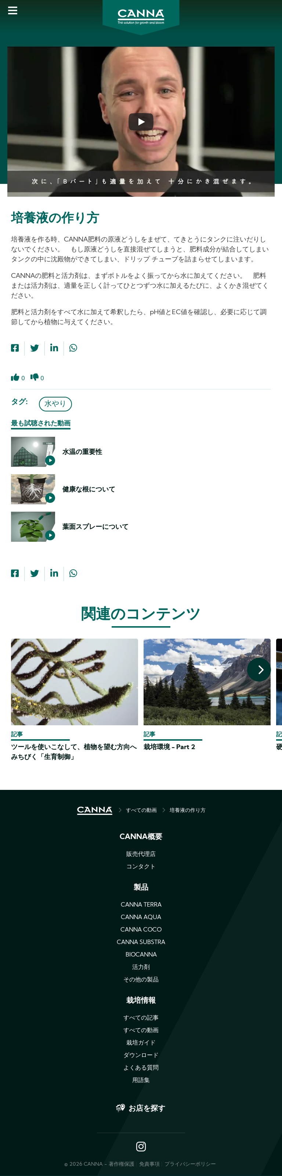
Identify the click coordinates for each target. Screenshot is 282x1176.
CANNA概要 (141, 837)
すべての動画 (141, 810)
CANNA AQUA (141, 918)
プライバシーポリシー (190, 1164)
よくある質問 (141, 1068)
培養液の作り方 (188, 810)
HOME (94, 810)
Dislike (34, 381)
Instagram (141, 1147)
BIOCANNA (141, 955)
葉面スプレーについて (95, 527)
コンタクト (141, 867)
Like (15, 381)
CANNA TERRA (141, 905)
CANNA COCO (141, 930)
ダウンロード (141, 1056)
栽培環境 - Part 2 (169, 747)
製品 (141, 888)
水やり (55, 404)
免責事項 (149, 1164)
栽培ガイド (141, 1043)
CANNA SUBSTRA (141, 942)
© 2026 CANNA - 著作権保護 (99, 1164)
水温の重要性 (82, 452)
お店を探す (147, 1109)
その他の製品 (141, 980)
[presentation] (259, 670)
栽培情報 (141, 1001)
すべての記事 (141, 1018)
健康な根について (88, 489)
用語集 (141, 1081)
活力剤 (141, 967)
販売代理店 (141, 854)
